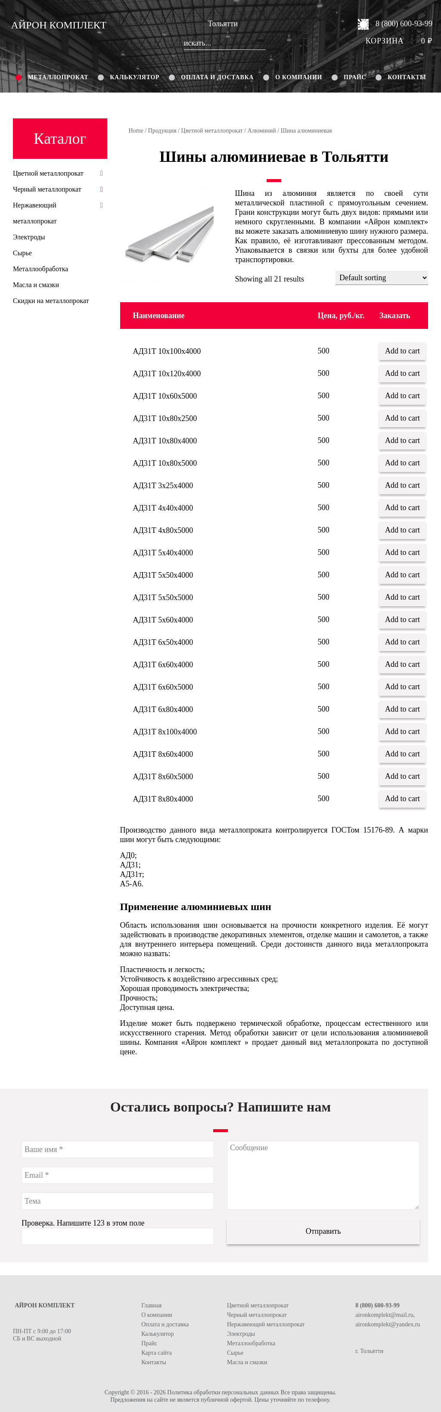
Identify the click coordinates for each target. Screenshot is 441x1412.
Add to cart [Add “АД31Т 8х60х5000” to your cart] (402, 776)
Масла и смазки (36, 284)
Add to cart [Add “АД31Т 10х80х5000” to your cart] (402, 462)
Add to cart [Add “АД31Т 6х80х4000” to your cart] (402, 709)
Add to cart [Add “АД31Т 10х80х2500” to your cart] (402, 418)
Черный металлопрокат (47, 189)
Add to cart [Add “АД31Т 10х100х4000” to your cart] (402, 351)
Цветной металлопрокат (212, 130)
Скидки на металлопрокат (51, 300)
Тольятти (220, 23)
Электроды (29, 237)
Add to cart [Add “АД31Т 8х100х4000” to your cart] (402, 731)
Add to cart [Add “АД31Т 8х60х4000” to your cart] (402, 753)
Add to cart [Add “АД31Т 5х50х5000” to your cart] (402, 597)
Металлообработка (40, 268)
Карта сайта (156, 1353)
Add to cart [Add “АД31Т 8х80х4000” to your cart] (402, 798)
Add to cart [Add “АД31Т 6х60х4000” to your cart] (402, 664)
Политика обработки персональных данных (223, 1392)
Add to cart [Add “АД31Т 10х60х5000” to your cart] (402, 395)
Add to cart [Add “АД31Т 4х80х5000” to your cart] (402, 530)
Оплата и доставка (217, 77)
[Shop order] (381, 278)
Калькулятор (134, 77)
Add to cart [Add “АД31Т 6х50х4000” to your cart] (402, 642)
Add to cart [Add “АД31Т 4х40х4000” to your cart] (402, 507)
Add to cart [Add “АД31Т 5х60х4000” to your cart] (402, 619)
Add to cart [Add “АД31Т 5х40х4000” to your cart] (402, 552)
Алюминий (262, 130)
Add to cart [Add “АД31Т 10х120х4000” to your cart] (402, 373)
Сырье (22, 253)
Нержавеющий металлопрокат (265, 1324)
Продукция (162, 130)
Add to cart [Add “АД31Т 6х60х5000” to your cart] (402, 686)
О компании (298, 77)
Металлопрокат (58, 77)
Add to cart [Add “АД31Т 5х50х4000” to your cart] (402, 574)
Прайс (355, 77)
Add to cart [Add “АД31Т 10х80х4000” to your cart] (402, 440)
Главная (151, 1305)
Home (136, 130)
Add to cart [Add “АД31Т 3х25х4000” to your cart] (402, 485)
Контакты (407, 77)
